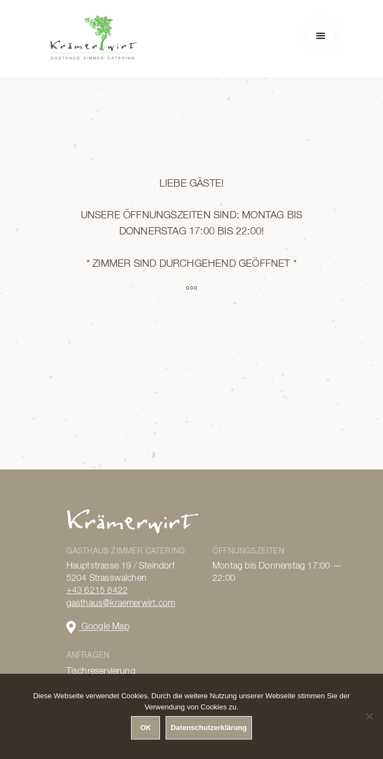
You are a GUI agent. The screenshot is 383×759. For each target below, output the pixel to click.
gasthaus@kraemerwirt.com (121, 603)
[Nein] (369, 716)
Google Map (97, 627)
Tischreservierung (100, 671)
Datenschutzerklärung (209, 727)
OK (145, 727)
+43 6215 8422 (97, 590)
